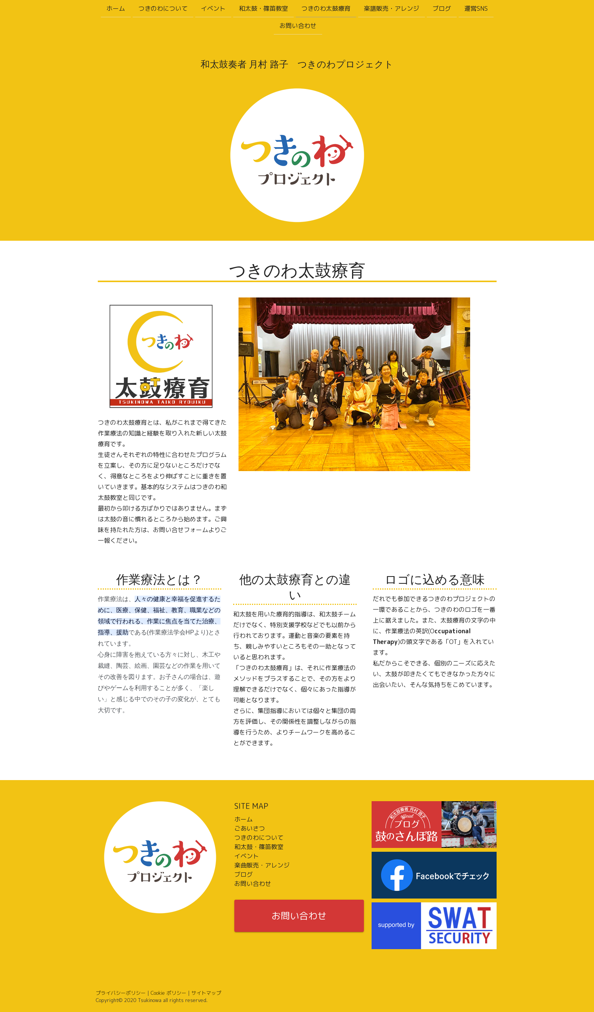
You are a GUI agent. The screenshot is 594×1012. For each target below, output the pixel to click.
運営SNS (476, 8)
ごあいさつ (249, 828)
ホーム (116, 8)
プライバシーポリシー (121, 992)
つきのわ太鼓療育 (325, 8)
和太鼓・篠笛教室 (263, 8)
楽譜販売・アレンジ (391, 8)
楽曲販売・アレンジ (262, 865)
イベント (213, 8)
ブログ (442, 8)
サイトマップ (206, 992)
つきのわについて (163, 8)
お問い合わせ (298, 26)
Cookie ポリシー (168, 992)
